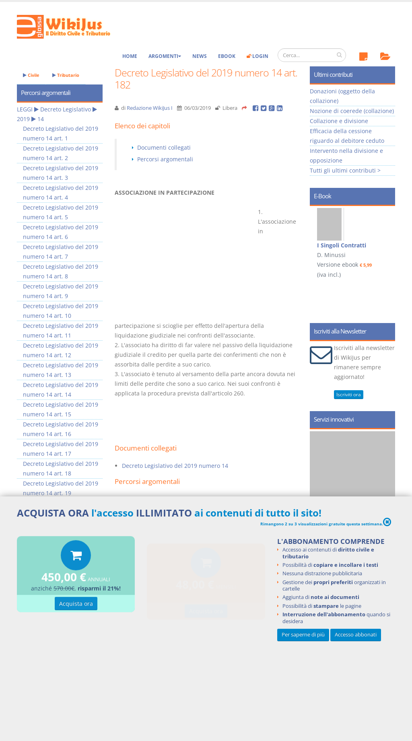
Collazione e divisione (339, 121)
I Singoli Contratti (341, 245)
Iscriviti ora (348, 394)
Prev (319, 245)
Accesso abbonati (356, 634)
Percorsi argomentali (165, 159)
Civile (31, 75)
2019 (23, 119)
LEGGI (25, 109)
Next (386, 245)
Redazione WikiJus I (150, 108)
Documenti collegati (164, 147)
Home (129, 56)
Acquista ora (76, 605)
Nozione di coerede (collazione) (352, 111)
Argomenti (164, 56)
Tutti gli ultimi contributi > (345, 170)
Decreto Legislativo (65, 109)
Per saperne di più (303, 634)
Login (257, 56)
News (199, 56)
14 (40, 119)
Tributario (65, 75)
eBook (226, 56)
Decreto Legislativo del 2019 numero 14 (175, 465)
